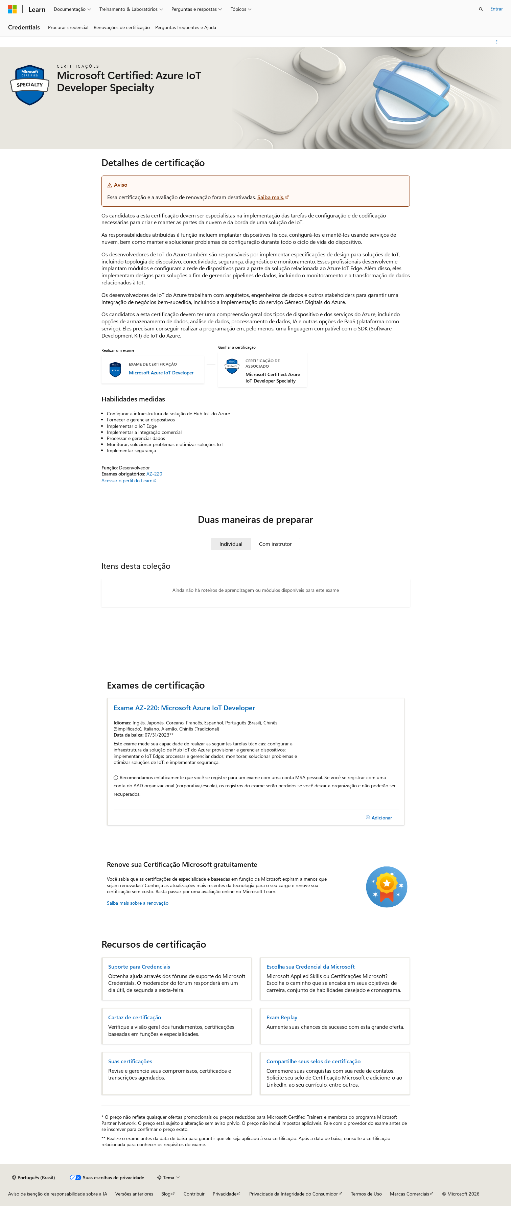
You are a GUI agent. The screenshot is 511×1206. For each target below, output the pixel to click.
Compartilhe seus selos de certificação (313, 1061)
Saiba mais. (270, 197)
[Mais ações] (497, 42)
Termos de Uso (366, 1193)
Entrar (496, 8)
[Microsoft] (12, 9)
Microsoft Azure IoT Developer (161, 372)
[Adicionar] (379, 817)
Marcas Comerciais (409, 1193)
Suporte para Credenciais (139, 966)
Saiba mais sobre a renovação (137, 903)
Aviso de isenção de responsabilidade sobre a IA (57, 1193)
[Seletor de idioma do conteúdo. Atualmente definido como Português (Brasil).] (33, 1177)
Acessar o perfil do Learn (127, 480)
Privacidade (224, 1193)
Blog (165, 1193)
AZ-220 (154, 473)
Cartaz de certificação (134, 1017)
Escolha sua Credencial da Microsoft (310, 966)
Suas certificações (130, 1061)
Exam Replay (281, 1017)
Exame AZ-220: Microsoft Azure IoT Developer (184, 707)
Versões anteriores (134, 1193)
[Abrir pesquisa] (481, 9)
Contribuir (194, 1193)
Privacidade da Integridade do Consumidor (293, 1193)
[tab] (231, 544)
